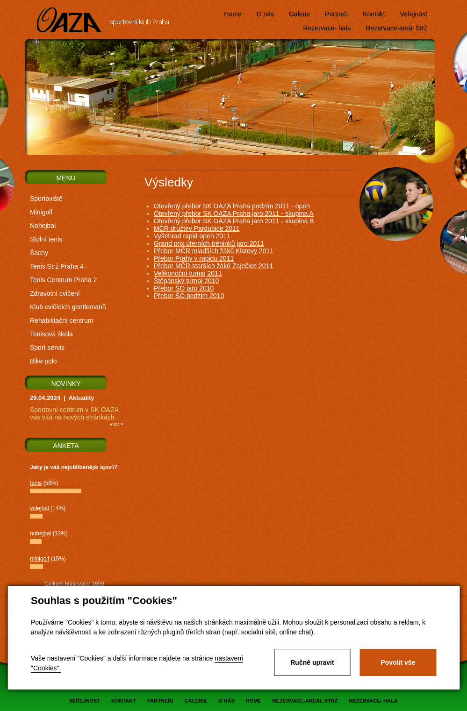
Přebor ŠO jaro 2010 (184, 288)
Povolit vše (398, 662)
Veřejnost (413, 14)
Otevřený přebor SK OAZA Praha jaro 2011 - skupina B (234, 221)
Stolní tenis (46, 239)
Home (232, 14)
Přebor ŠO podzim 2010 (189, 295)
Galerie (299, 14)
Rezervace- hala (327, 28)
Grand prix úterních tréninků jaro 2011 (209, 243)
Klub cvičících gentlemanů (68, 307)
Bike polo (43, 361)
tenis (36, 483)
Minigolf (41, 212)
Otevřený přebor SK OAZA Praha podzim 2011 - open (232, 206)
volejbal (39, 508)
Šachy (39, 252)
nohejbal (40, 533)
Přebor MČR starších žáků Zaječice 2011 (213, 266)
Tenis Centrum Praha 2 (63, 280)
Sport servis (47, 347)
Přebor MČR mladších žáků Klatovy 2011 (213, 251)
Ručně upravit (312, 662)
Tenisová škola (51, 334)
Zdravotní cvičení (55, 293)
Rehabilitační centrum (61, 320)
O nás (265, 14)
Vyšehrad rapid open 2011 (192, 236)
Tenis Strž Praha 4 (56, 266)
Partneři (336, 14)
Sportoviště (46, 198)
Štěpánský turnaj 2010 (186, 280)
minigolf (39, 558)
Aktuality (81, 397)
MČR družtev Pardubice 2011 (197, 228)
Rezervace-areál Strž (397, 28)
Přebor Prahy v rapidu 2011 (194, 258)
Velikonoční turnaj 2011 (188, 273)
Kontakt (374, 14)
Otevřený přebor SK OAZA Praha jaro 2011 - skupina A (234, 213)
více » (116, 424)
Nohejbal (43, 225)
